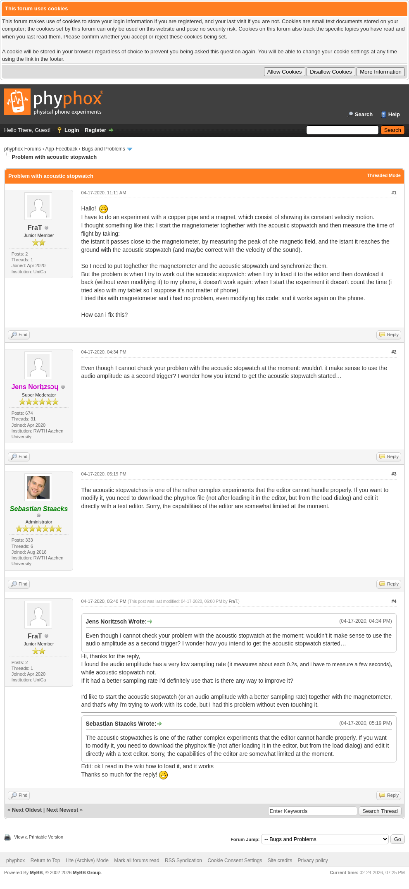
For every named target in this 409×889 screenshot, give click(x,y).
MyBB (36, 872)
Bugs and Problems (103, 149)
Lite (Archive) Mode (87, 860)
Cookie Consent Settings (234, 860)
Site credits (280, 860)
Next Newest (62, 810)
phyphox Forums (22, 149)
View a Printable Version (38, 836)
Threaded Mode (384, 175)
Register (95, 130)
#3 (393, 473)
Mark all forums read (136, 860)
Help (394, 114)
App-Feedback (61, 149)
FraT (35, 227)
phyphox (15, 860)
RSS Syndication (183, 860)
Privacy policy (313, 860)
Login (71, 130)
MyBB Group (86, 872)
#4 (393, 601)
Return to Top (45, 860)
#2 (393, 351)
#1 (393, 192)
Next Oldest (27, 810)
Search (364, 114)
